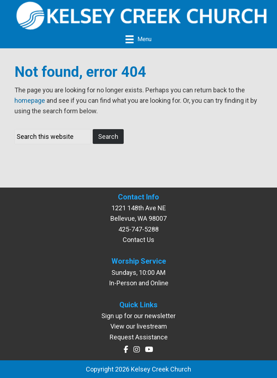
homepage (29, 100)
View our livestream (138, 326)
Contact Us (138, 239)
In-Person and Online (138, 283)
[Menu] (138, 39)
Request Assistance (139, 337)
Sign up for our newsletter (138, 316)
